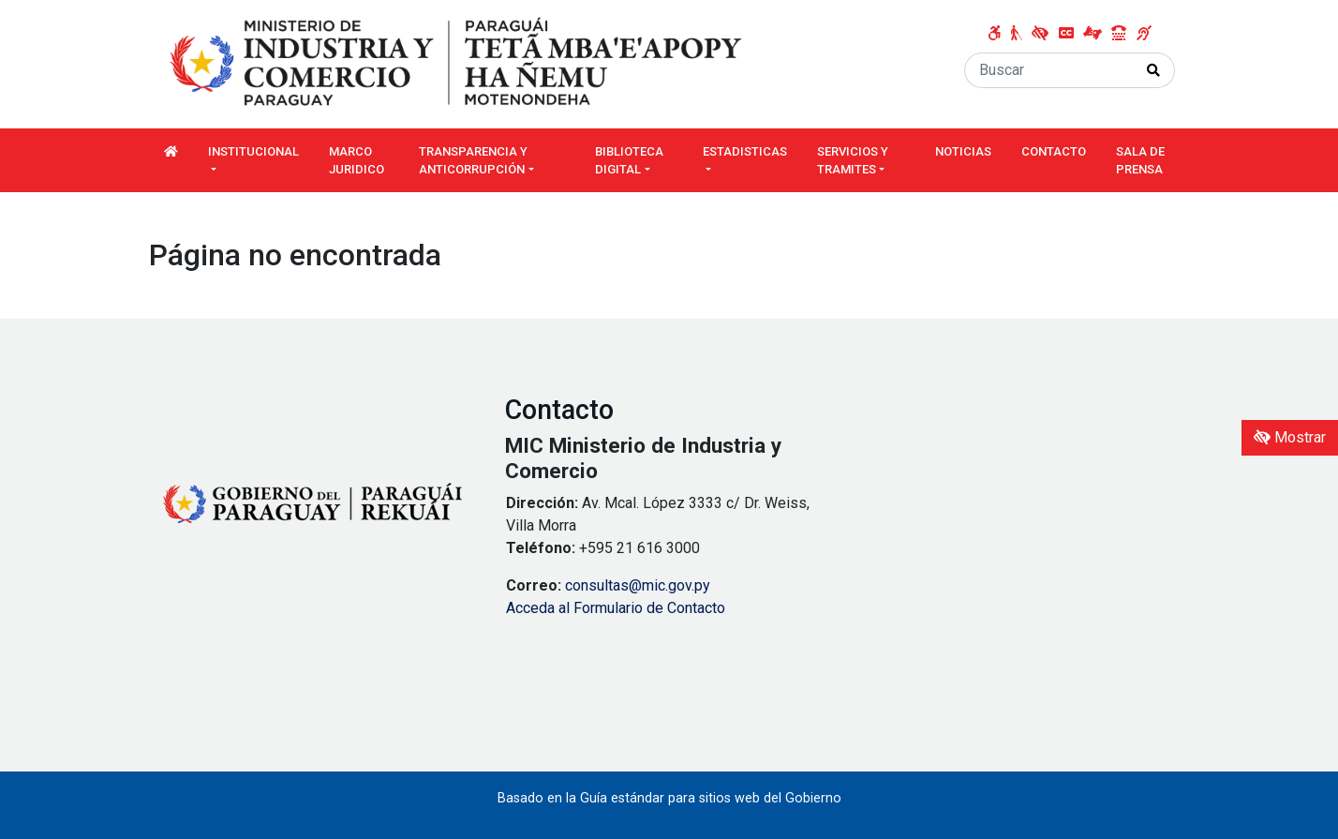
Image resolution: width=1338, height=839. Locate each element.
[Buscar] (1049, 70)
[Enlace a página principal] (458, 63)
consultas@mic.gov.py (637, 585)
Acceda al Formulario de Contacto (615, 608)
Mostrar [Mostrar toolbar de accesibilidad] (1290, 437)
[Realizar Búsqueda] (1154, 70)
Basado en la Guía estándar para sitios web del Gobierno (669, 798)
